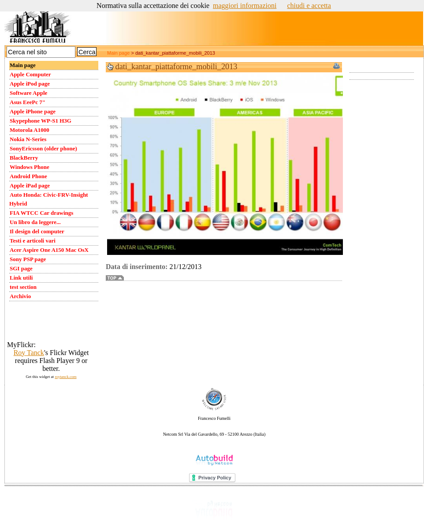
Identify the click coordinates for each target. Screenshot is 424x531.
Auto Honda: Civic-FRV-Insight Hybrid (48, 199)
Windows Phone (29, 167)
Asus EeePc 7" (27, 102)
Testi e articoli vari (33, 240)
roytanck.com (65, 376)
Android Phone (28, 176)
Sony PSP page (28, 259)
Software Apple (28, 93)
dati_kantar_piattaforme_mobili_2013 (171, 66)
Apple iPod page (30, 83)
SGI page (21, 268)
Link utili (21, 277)
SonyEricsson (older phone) (43, 148)
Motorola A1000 (29, 130)
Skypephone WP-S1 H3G (40, 120)
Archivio (20, 296)
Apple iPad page (30, 185)
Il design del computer (37, 231)
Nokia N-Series (28, 139)
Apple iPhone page (33, 111)
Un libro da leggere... (35, 222)
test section (23, 287)
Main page (119, 53)
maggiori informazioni (244, 5)
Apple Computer (30, 74)
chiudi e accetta (309, 5)
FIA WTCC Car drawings (41, 212)
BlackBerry (24, 157)
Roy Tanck (29, 352)
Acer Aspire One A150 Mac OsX (49, 250)
